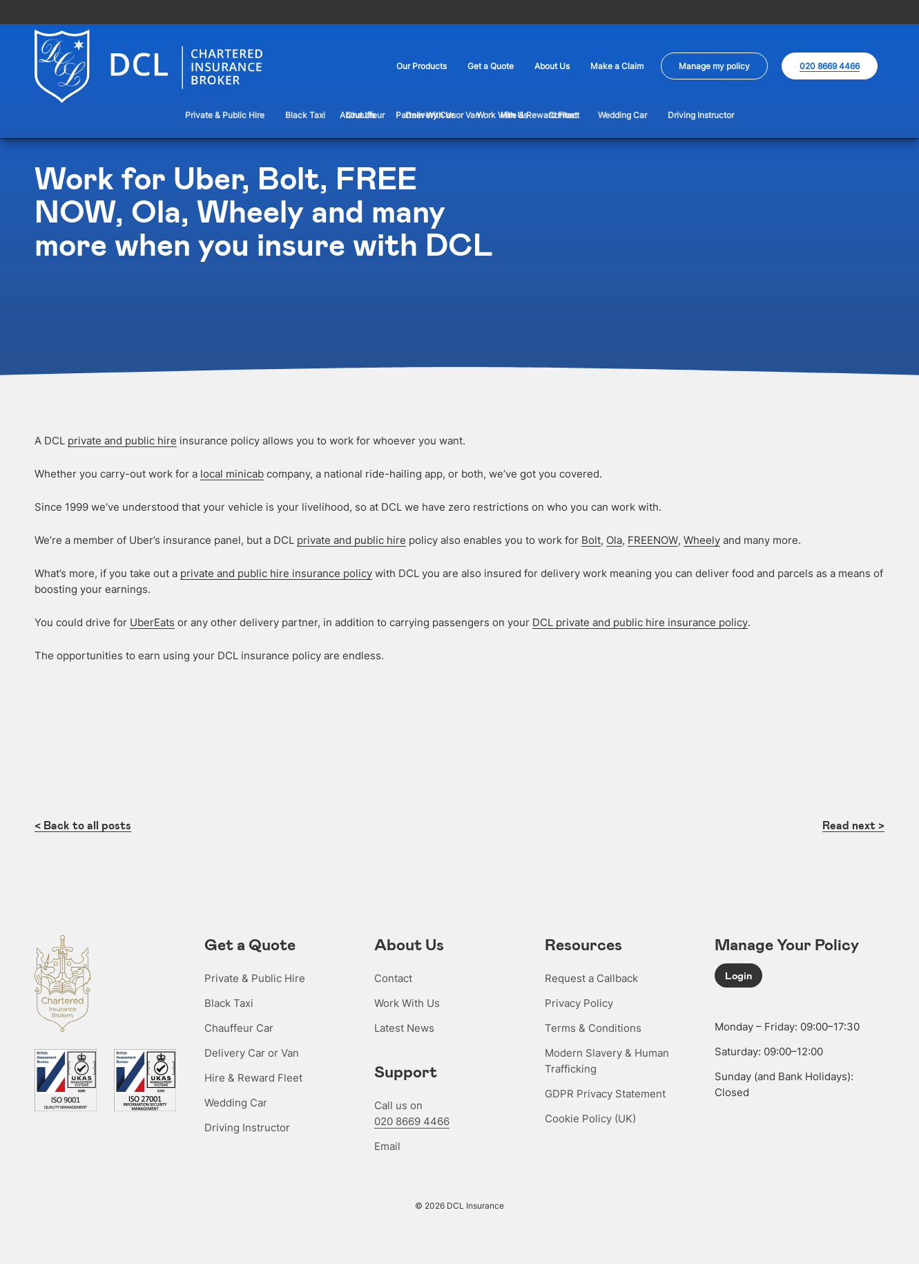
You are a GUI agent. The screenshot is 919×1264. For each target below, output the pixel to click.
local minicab (232, 472)
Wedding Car (235, 1101)
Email (387, 1144)
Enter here (644, 11)
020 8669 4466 (411, 1119)
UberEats (152, 621)
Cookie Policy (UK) (590, 1117)
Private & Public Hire (254, 976)
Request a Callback (591, 976)
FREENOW (653, 538)
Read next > (853, 824)
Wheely (702, 538)
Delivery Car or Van (251, 1051)
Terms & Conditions (593, 1026)
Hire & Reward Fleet (253, 1076)
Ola (614, 538)
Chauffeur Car (238, 1026)
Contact (393, 976)
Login (738, 974)
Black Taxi (228, 1001)
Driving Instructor (247, 1126)
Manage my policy (714, 66)
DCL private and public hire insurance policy (640, 621)
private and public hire (122, 439)
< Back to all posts (83, 824)
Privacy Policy (579, 1001)
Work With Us (407, 1001)
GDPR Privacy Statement (605, 1092)
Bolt (591, 538)
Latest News (404, 1026)
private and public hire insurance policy (276, 571)
